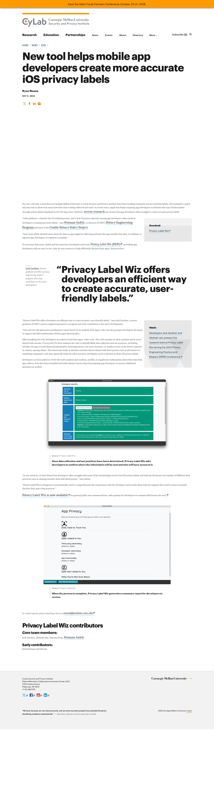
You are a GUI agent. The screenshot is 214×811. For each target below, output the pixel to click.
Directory (138, 35)
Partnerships (75, 34)
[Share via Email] (40, 104)
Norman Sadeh (132, 241)
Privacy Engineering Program (70, 246)
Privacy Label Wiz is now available (46, 568)
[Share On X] (24, 104)
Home (25, 45)
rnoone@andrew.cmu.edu (95, 692)
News (95, 35)
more (152, 35)
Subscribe (179, 34)
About (122, 35)
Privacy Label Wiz (159, 248)
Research (29, 34)
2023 (43, 45)
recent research (88, 223)
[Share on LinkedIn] (34, 104)
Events (108, 35)
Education (51, 34)
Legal (189, 792)
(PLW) (134, 273)
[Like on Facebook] (29, 104)
